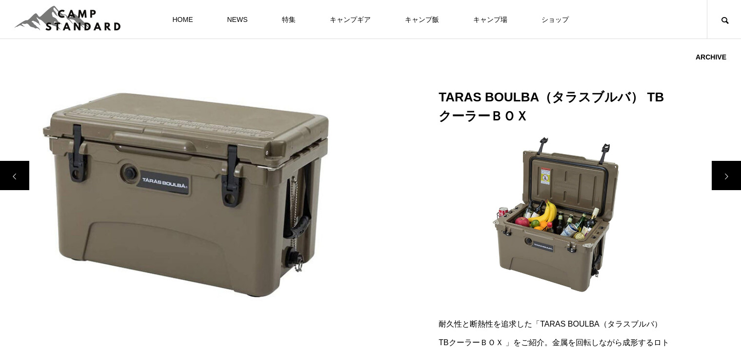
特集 (289, 19)
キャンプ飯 (422, 19)
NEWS (237, 19)
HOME (183, 19)
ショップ (555, 19)
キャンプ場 (490, 19)
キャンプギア (350, 19)
